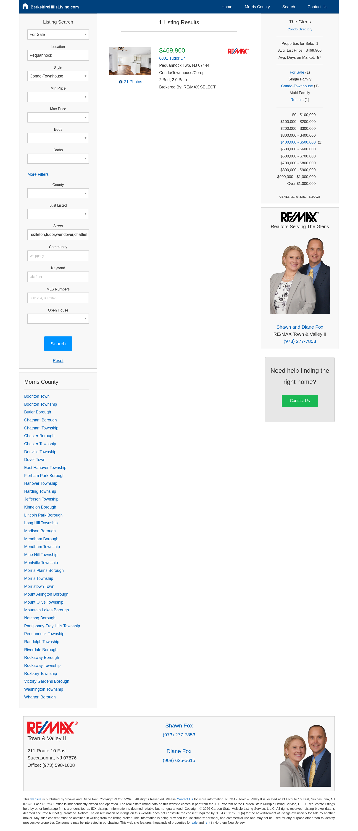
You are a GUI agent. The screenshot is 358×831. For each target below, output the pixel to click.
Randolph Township (41, 641)
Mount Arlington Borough (46, 594)
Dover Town (34, 459)
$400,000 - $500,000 (298, 142)
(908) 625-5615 (179, 760)
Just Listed (58, 205)
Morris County (257, 7)
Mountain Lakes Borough (46, 610)
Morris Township (38, 578)
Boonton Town (37, 396)
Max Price (58, 109)
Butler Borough (37, 412)
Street (58, 226)
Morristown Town (39, 586)
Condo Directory (299, 29)
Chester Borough (39, 436)
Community (58, 247)
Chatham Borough (40, 420)
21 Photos (133, 82)
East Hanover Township (45, 467)
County (58, 185)
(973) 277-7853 (300, 341)
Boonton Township (40, 404)
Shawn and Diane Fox (299, 327)
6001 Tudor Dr (172, 58)
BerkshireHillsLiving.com (55, 7)
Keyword (58, 268)
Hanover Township (40, 483)
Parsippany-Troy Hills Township (52, 626)
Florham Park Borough (44, 475)
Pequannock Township (44, 633)
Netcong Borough (39, 618)
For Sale (297, 72)
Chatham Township (41, 428)
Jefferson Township (41, 499)
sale (194, 822)
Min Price (58, 88)
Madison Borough (40, 531)
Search (288, 7)
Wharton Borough (40, 697)
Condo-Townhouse (297, 86)
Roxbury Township (40, 673)
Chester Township (40, 444)
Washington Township (43, 689)
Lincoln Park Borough (43, 515)
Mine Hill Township (40, 554)
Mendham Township (42, 546)
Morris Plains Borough (44, 570)
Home (227, 7)
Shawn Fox (179, 725)
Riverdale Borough (41, 649)
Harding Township (40, 491)
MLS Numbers (58, 289)
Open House (58, 310)
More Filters (38, 174)
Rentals (297, 100)
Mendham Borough (41, 539)
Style (58, 68)
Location (58, 47)
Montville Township (41, 562)
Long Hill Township (41, 523)
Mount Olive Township (43, 602)
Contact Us (317, 7)
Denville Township (40, 452)
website (35, 799)
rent (207, 822)
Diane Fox (178, 751)
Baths (58, 150)
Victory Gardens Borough (46, 681)
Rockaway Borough (41, 657)
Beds (58, 129)
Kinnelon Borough (40, 507)
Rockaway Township (42, 665)
